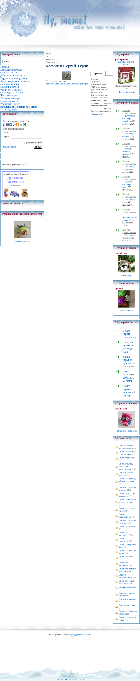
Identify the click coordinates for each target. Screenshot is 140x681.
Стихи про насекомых (123, 533)
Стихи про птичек (127, 526)
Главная (46, 17)
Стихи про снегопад (128, 236)
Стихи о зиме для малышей (127, 151)
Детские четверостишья (125, 576)
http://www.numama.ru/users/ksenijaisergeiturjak (67, 83)
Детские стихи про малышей (127, 521)
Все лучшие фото (127, 92)
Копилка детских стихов (129, 111)
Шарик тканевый (22, 241)
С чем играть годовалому (129, 334)
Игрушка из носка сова (126, 431)
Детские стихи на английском (126, 594)
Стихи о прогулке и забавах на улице (127, 500)
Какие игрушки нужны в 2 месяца (128, 390)
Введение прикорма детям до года (128, 346)
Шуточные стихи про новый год (128, 118)
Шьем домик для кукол (126, 63)
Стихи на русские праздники (127, 494)
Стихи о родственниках (125, 515)
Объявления (96, 114)
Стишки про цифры (127, 587)
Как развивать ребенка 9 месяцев (128, 376)
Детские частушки (127, 605)
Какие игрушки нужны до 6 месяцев (128, 361)
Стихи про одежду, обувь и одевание (127, 480)
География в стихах (127, 599)
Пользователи (60, 17)
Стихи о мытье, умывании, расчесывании (126, 466)
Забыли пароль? (10, 147)
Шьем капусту (126, 310)
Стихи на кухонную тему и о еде (128, 453)
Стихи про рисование (123, 564)
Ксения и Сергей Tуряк (80, 17)
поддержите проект (81, 634)
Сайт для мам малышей (66, 679)
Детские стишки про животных (126, 447)
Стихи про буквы (126, 556)
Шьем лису (126, 275)
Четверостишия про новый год (129, 218)
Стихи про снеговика (128, 135)
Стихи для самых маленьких (126, 582)
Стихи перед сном (127, 457)
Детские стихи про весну (127, 184)
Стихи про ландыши (128, 168)
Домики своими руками (126, 86)
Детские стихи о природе (126, 473)
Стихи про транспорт (123, 539)
